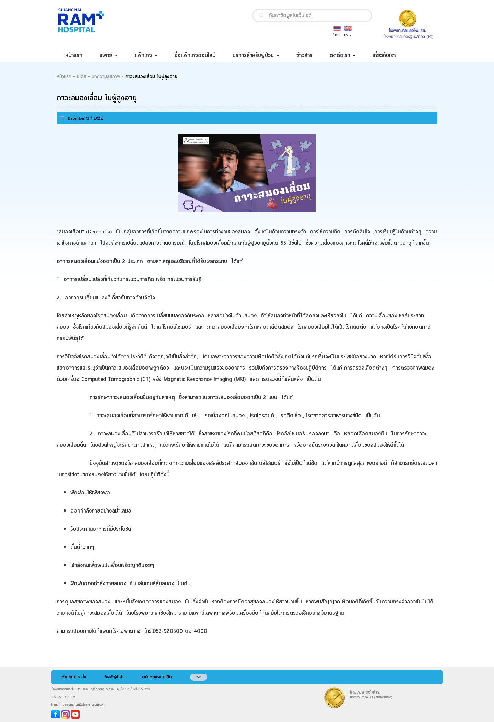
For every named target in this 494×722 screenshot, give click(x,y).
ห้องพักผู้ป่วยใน (114, 677)
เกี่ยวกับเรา (388, 55)
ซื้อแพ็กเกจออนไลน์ (199, 55)
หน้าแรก (78, 55)
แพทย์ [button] (108, 55)
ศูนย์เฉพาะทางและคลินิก (157, 677)
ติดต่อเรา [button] (342, 55)
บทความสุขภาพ (106, 77)
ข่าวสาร (308, 55)
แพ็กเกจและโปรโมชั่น (73, 677)
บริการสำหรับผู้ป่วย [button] (256, 55)
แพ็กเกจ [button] (146, 55)
